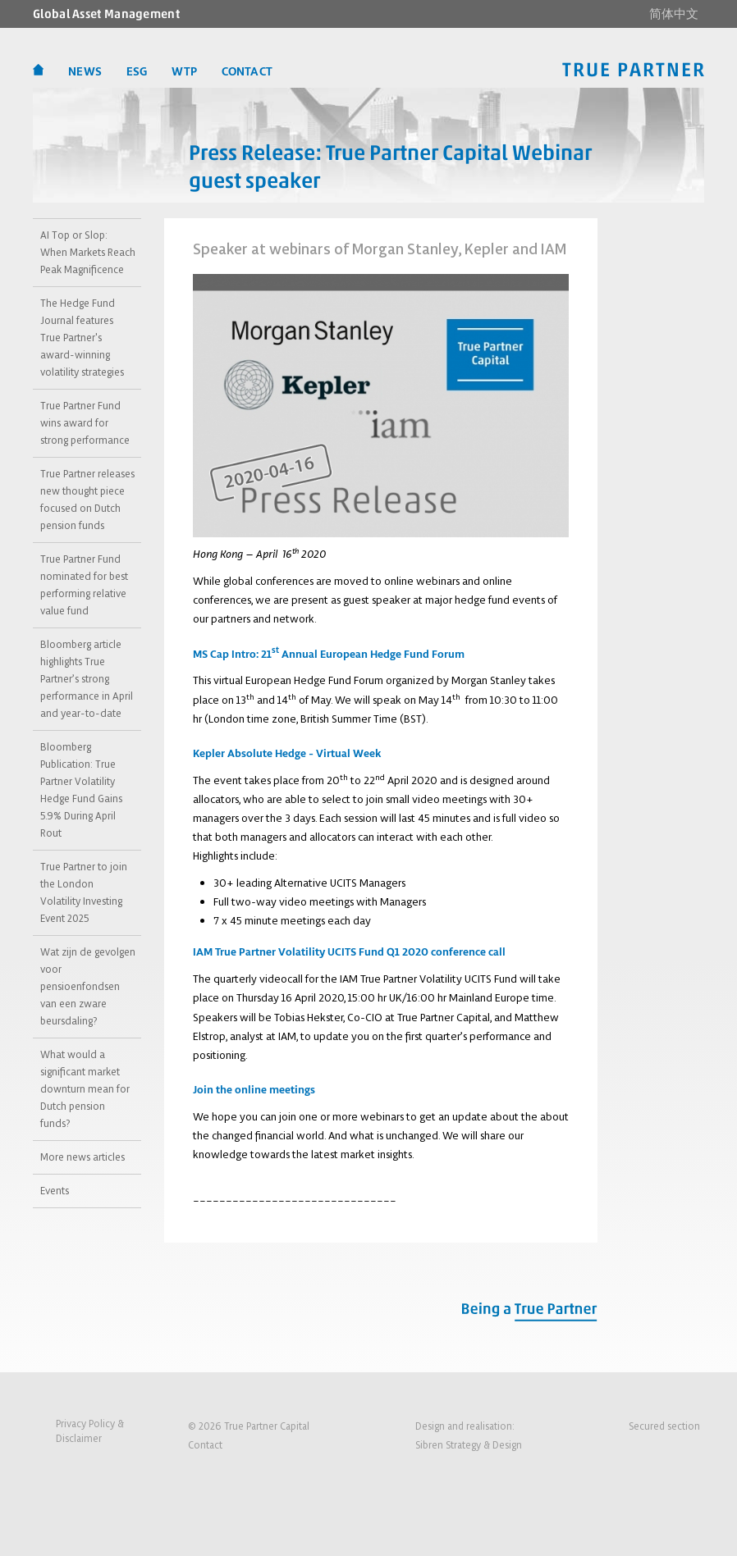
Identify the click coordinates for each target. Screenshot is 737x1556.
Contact (205, 1445)
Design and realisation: (468, 1436)
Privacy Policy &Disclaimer (90, 1431)
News (85, 72)
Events (54, 1191)
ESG (136, 72)
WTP (184, 72)
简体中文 (673, 14)
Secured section (664, 1426)
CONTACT (247, 72)
